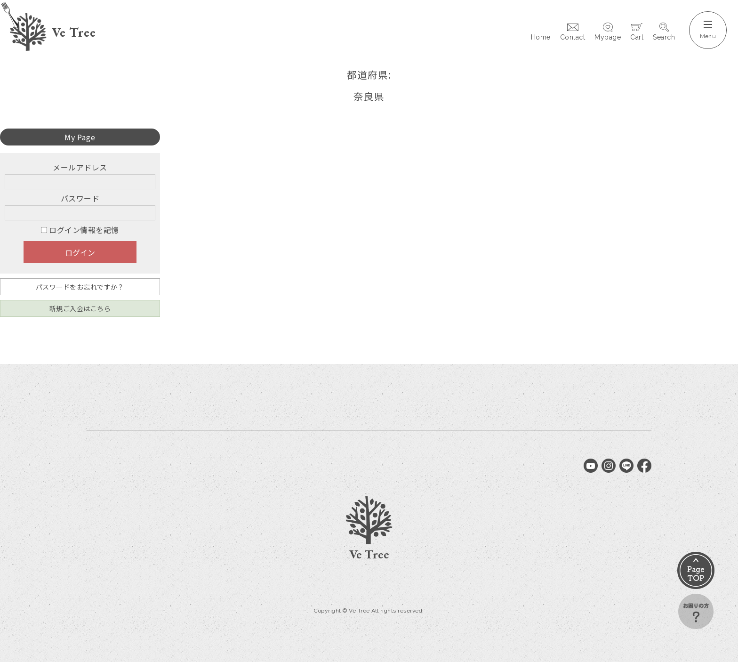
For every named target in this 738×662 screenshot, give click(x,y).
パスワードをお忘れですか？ (80, 286)
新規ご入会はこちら (80, 308)
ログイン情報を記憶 (80, 229)
